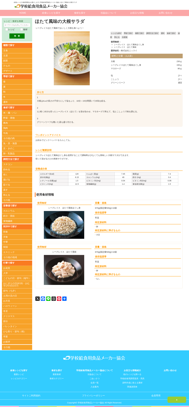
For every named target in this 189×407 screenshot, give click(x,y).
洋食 (5, 236)
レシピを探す (116, 33)
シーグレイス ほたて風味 (125, 47)
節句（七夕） (10, 290)
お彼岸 (6, 341)
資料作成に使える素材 (132, 382)
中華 (5, 242)
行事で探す (9, 262)
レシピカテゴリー (19, 378)
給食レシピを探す (51, 13)
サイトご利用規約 (31, 395)
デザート (7, 71)
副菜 (5, 60)
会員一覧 (95, 382)
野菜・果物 (9, 118)
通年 (163, 33)
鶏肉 (5, 128)
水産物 (124, 37)
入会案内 (95, 386)
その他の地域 (10, 257)
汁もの (6, 65)
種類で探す (139, 33)
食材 (24, 29)
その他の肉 (9, 138)
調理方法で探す (152, 33)
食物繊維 (7, 221)
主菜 (5, 55)
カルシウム (9, 210)
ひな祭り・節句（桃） (14, 331)
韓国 (5, 247)
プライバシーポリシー (93, 395)
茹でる (6, 184)
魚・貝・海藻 (10, 143)
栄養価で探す (10, 205)
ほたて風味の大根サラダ (60, 21)
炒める (6, 169)
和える (117, 37)
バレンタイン (10, 326)
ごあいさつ (94, 378)
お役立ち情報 (137, 13)
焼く (5, 174)
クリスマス (9, 316)
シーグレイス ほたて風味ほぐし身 (129, 44)
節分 (5, 321)
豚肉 (5, 123)
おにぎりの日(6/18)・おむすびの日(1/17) (16, 284)
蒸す (5, 189)
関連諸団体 (132, 386)
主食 (5, 50)
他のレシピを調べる (132, 374)
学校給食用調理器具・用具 (132, 378)
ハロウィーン (10, 305)
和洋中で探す (10, 226)
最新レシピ (19, 374)
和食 (5, 231)
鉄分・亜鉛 (9, 215)
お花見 (6, 268)
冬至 (5, 311)
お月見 (6, 300)
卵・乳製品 (9, 153)
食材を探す (80, 13)
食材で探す (171, 33)
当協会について (108, 13)
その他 (6, 200)
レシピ (11, 29)
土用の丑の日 (10, 295)
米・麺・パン (10, 112)
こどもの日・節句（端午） (17, 278)
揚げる (6, 179)
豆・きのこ (9, 148)
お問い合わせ (165, 13)
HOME (22, 13)
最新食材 (57, 374)
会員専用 (155, 395)
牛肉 (5, 133)
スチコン (7, 164)
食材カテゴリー (57, 378)
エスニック (9, 252)
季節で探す (128, 33)
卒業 (5, 336)
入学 (5, 273)
